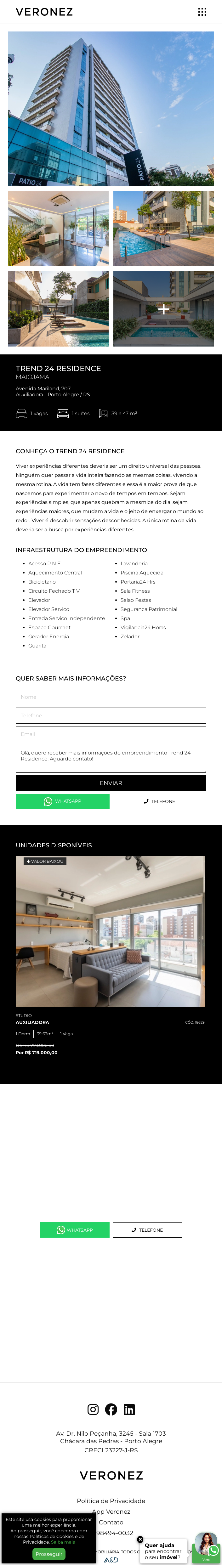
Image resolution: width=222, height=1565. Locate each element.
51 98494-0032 (111, 1533)
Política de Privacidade (111, 1501)
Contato (111, 1522)
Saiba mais (63, 1542)
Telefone (159, 801)
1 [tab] (47, 1057)
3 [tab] (66, 1057)
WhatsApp (62, 801)
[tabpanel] (111, 957)
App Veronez (111, 1511)
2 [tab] (57, 1057)
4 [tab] (76, 1057)
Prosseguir (49, 1554)
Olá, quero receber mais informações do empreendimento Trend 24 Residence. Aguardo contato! (111, 759)
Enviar (111, 783)
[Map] (111, 1152)
